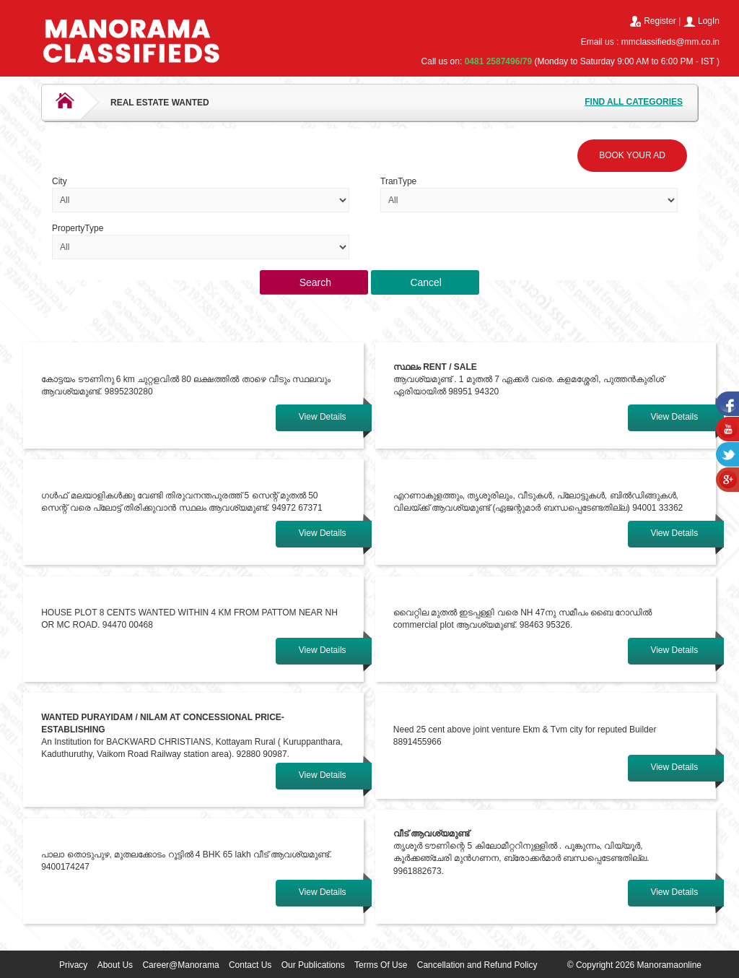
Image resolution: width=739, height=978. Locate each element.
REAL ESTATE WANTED (159, 103)
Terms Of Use (380, 965)
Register (660, 21)
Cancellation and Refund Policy (477, 965)
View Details (322, 417)
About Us (115, 965)
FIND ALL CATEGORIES (634, 102)
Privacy (73, 965)
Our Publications (313, 965)
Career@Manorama (180, 965)
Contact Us (250, 965)
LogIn (709, 21)
